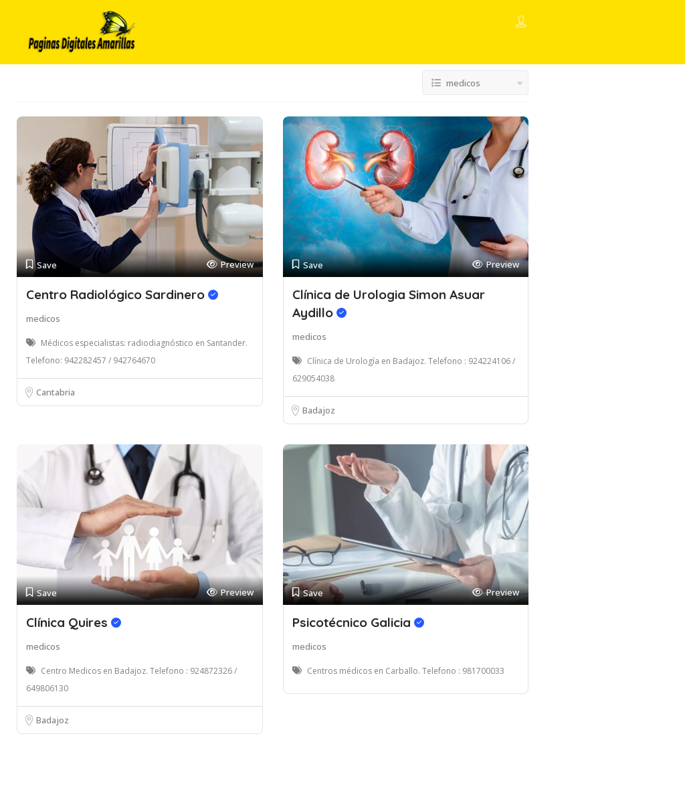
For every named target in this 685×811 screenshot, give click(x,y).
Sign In (545, 23)
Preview (230, 264)
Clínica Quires (73, 622)
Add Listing (612, 21)
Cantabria (55, 392)
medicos (43, 318)
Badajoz (318, 410)
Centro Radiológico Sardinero (122, 294)
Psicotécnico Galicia (358, 622)
